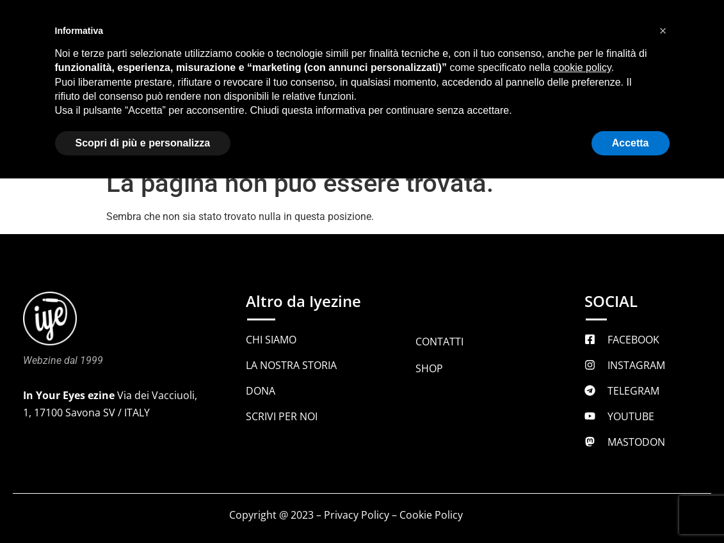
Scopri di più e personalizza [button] (143, 143)
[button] (663, 30)
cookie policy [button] (582, 67)
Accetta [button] (630, 143)
